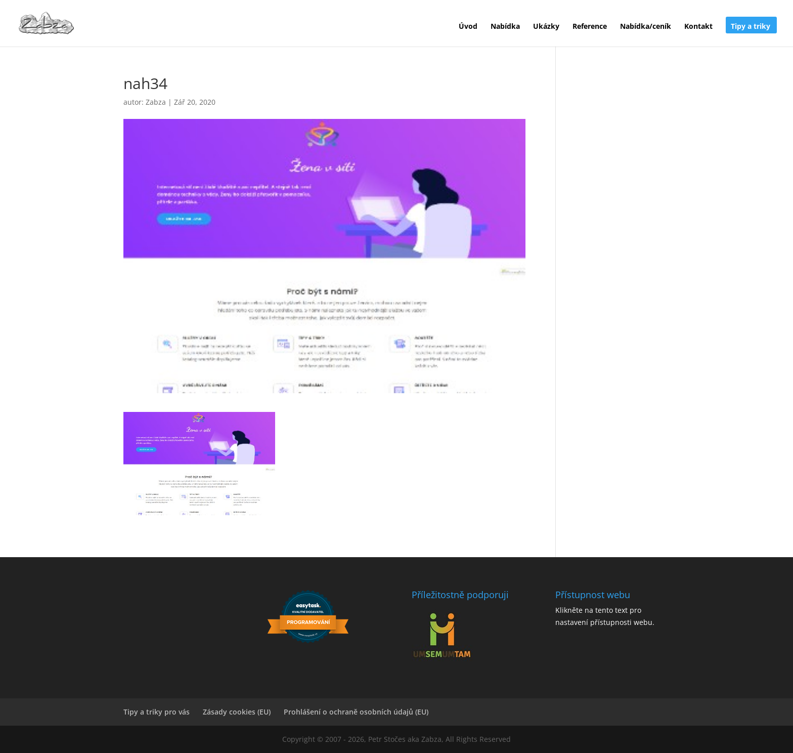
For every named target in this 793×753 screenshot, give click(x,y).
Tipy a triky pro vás (156, 712)
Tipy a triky (750, 27)
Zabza (156, 102)
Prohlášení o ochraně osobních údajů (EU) (356, 712)
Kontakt (698, 27)
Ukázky (546, 27)
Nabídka (505, 27)
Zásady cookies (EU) (237, 712)
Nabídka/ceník (645, 27)
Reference (589, 27)
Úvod (468, 27)
